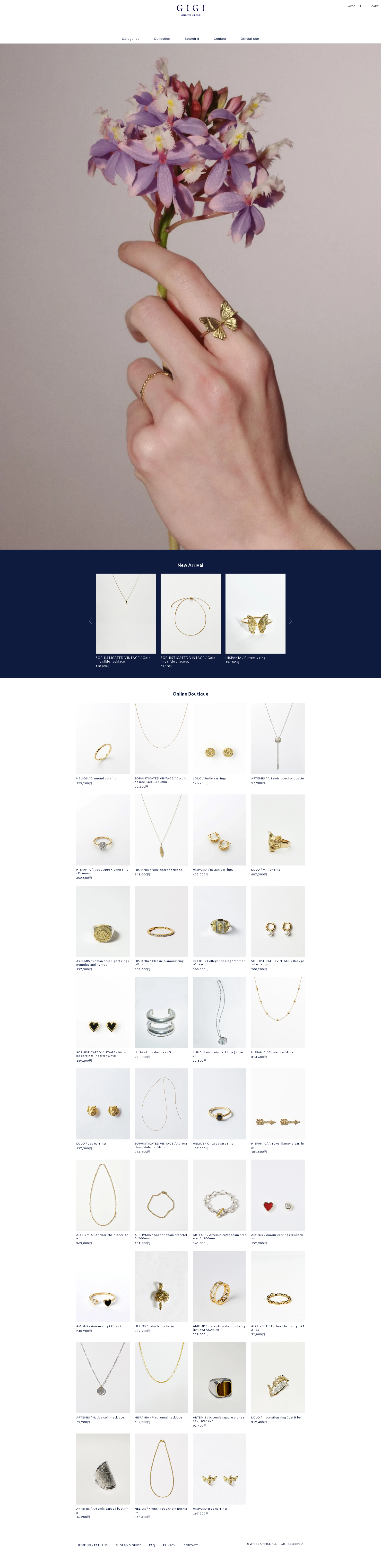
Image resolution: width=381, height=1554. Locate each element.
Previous (91, 620)
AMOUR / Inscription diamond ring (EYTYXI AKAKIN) (219, 1328)
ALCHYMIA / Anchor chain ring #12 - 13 (277, 1328)
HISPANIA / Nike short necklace (158, 870)
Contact (220, 38)
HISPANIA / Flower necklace (272, 1052)
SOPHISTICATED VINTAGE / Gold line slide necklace (123, 659)
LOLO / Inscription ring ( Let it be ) (277, 1417)
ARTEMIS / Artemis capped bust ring (102, 1510)
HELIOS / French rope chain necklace (161, 1510)
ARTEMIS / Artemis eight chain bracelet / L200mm (219, 1236)
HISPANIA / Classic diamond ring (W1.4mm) (159, 963)
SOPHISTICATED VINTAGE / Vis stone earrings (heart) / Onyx (102, 1054)
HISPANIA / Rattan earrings (213, 870)
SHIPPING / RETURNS (93, 1545)
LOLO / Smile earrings (209, 778)
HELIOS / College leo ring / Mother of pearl (219, 963)
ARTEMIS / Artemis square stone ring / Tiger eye (219, 1419)
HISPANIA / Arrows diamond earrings (277, 1145)
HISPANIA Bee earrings (210, 1509)
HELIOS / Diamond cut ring (96, 778)
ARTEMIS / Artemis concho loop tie (277, 778)
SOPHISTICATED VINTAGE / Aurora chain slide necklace (161, 1145)
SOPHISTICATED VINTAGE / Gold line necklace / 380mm (160, 780)
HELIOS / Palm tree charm (154, 1326)
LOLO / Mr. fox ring (265, 870)
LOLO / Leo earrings (91, 1143)
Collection (162, 38)
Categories (131, 38)
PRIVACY (169, 1545)
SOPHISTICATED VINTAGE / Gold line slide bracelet (188, 659)
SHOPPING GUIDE (128, 1545)
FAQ (152, 1545)
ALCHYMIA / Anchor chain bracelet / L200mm (161, 1236)
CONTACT (190, 1545)
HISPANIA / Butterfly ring (245, 658)
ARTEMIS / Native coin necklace (100, 1417)
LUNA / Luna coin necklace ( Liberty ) (219, 1054)
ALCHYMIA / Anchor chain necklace (102, 1236)
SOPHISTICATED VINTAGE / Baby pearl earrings (278, 963)
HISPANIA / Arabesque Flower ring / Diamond (102, 871)
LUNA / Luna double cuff (153, 1052)
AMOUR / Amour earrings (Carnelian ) (277, 1236)
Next (290, 620)
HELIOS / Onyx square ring (213, 1143)
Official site (250, 38)
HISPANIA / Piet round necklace (158, 1417)
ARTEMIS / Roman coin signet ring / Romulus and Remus (102, 963)
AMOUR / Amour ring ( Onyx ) (98, 1326)
